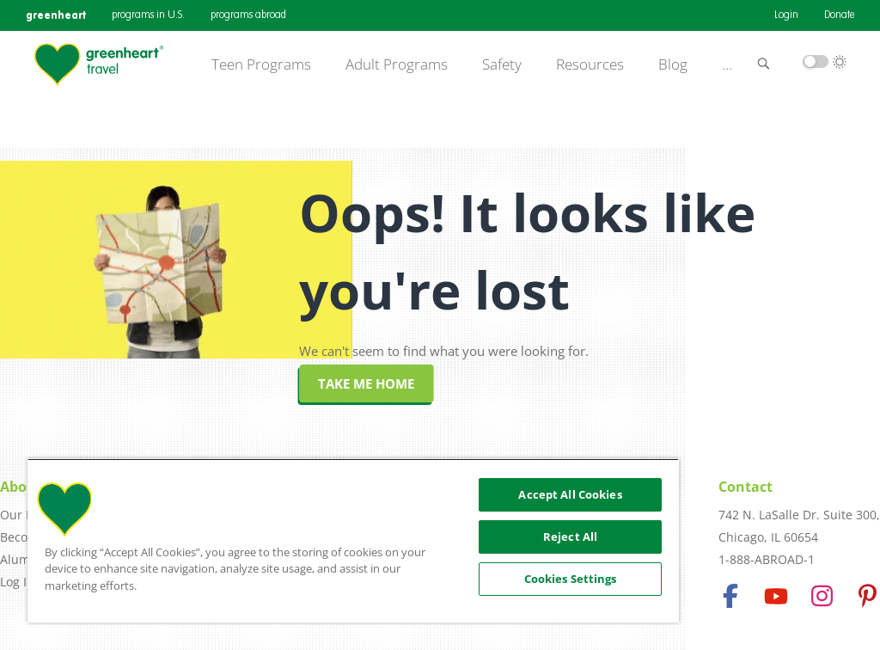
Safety (502, 64)
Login (786, 15)
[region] (353, 540)
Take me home (366, 383)
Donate (839, 15)
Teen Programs (261, 64)
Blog (673, 64)
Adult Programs (396, 64)
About (21, 486)
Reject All (570, 536)
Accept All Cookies (569, 494)
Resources (590, 64)
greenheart (56, 15)
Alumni (20, 559)
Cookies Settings (570, 578)
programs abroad (248, 15)
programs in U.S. (148, 15)
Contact (745, 486)
